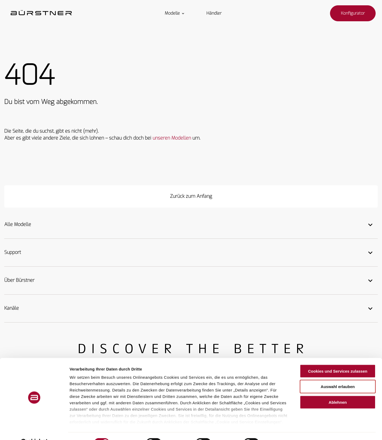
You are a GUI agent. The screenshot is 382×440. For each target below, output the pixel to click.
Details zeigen (282, 429)
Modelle (175, 13)
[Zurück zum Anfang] (191, 196)
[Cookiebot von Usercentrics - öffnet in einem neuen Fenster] (34, 430)
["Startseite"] (41, 13)
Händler (214, 13)
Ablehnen (338, 389)
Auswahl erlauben (338, 373)
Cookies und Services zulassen (337, 358)
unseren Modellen (172, 138)
